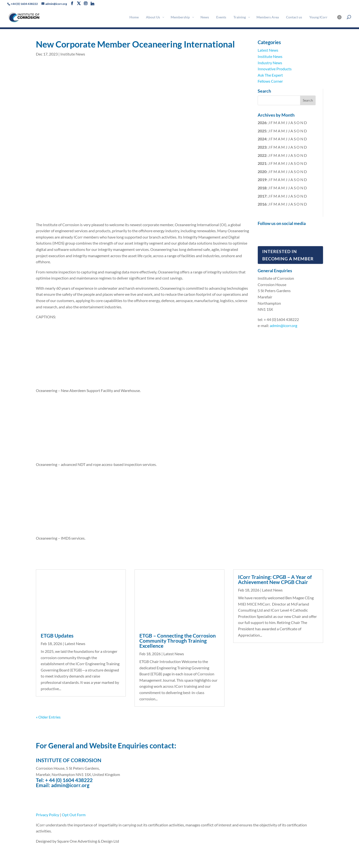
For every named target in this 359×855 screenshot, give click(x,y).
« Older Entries (48, 717)
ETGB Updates (57, 635)
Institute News (72, 54)
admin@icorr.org (283, 325)
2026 (262, 122)
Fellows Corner (270, 81)
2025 (262, 130)
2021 (262, 163)
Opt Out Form (74, 814)
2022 (262, 155)
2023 (262, 147)
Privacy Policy (47, 814)
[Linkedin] (92, 3)
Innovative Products (275, 68)
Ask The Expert (270, 75)
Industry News (270, 62)
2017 (262, 196)
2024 (262, 138)
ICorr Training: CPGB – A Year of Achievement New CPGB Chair (275, 579)
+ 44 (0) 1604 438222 (69, 780)
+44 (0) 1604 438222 (24, 4)
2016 (262, 204)
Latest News (268, 50)
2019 (262, 179)
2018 (262, 187)
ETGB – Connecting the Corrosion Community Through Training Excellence (177, 640)
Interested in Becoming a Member (288, 255)
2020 (262, 171)
